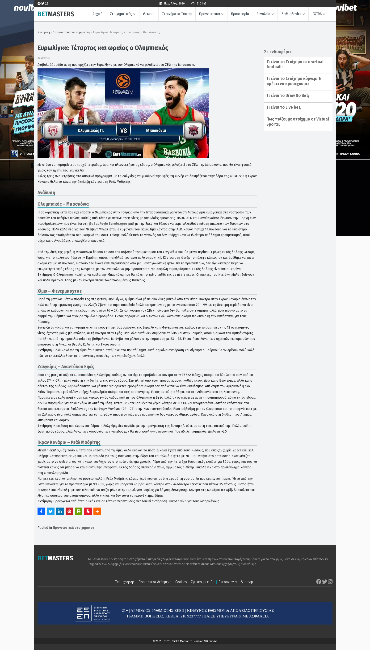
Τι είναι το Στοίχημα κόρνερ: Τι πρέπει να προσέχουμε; (293, 81)
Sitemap (247, 582)
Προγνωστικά (209, 14)
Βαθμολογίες (291, 14)
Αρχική (97, 14)
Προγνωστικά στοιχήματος (71, 32)
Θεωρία (149, 14)
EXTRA (317, 14)
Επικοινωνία (227, 582)
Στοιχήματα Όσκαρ (177, 14)
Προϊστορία (240, 14)
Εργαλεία (263, 14)
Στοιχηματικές (121, 14)
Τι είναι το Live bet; (283, 107)
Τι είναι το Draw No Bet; (287, 95)
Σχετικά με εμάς (202, 582)
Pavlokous (44, 58)
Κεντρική (44, 32)
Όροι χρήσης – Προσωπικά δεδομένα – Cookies (151, 582)
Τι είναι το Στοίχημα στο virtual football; (295, 64)
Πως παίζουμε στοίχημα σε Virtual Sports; (297, 122)
